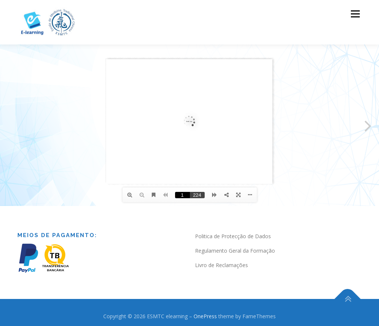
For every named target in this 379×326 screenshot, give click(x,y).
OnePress (205, 316)
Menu (355, 13)
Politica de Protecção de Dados (233, 236)
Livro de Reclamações (221, 265)
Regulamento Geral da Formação (235, 250)
